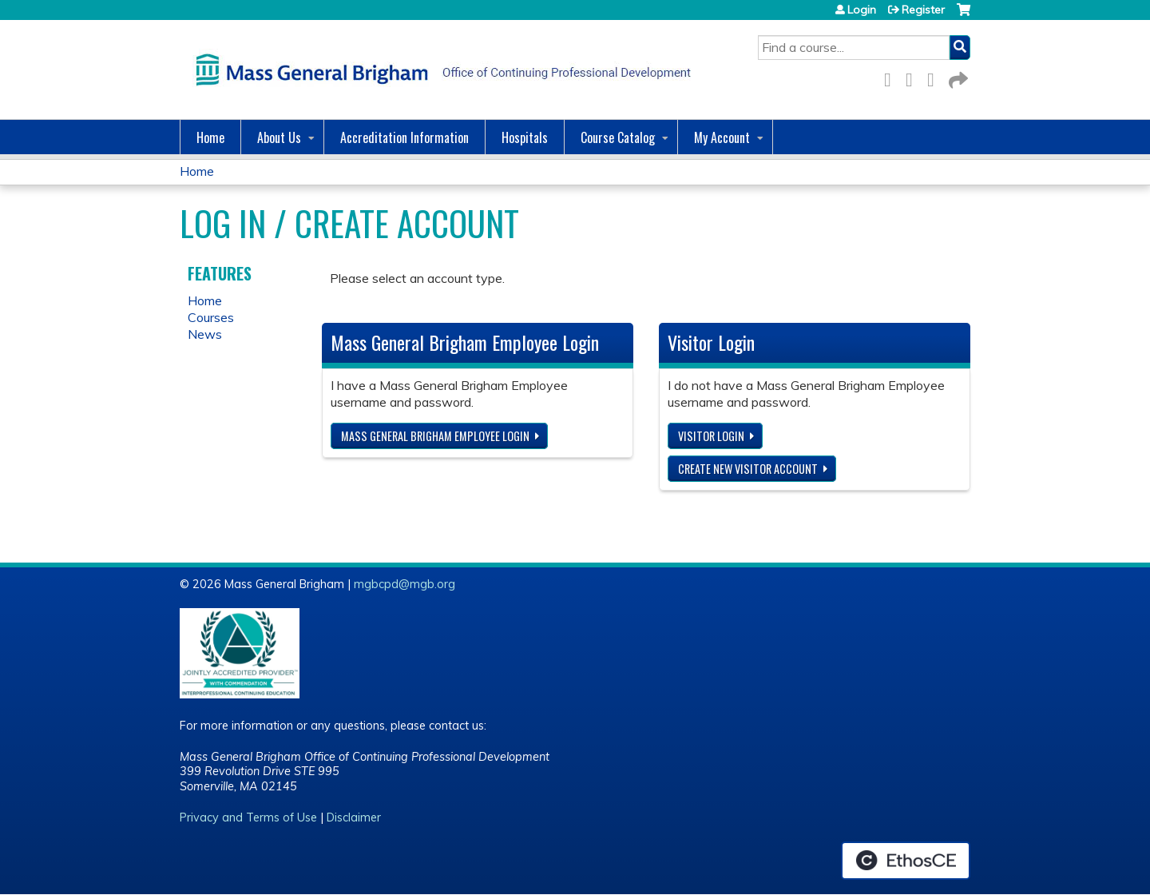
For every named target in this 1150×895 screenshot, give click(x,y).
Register (923, 9)
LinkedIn (935, 77)
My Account (722, 137)
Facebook (892, 77)
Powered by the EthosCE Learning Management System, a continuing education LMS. (905, 860)
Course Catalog (618, 137)
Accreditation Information (404, 137)
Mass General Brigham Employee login (435, 436)
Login (861, 9)
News (205, 334)
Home (210, 137)
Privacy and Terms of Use (248, 817)
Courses (211, 317)
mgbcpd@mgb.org (404, 584)
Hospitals (525, 137)
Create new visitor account (748, 468)
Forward (957, 77)
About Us (279, 137)
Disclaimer (354, 817)
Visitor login (711, 436)
